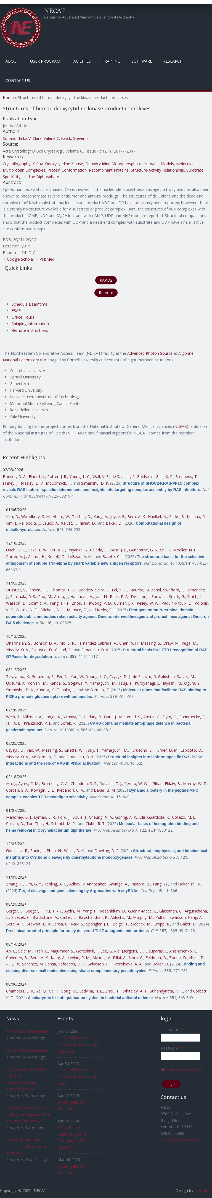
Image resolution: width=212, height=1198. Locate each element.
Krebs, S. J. (106, 609)
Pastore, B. (140, 884)
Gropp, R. (161, 924)
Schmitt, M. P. (63, 823)
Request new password (181, 1069)
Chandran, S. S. (84, 783)
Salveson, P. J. (100, 964)
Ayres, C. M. (28, 783)
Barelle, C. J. (112, 556)
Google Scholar (20, 259)
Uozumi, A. (15, 683)
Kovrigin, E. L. (43, 790)
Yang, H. (90, 911)
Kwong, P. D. (100, 603)
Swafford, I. (173, 590)
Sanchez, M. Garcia (39, 964)
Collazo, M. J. (183, 817)
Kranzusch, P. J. (37, 723)
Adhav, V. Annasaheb (88, 884)
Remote (106, 292)
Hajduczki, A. (81, 596)
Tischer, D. (81, 516)
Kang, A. (100, 516)
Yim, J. (11, 523)
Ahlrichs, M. (120, 917)
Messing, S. (151, 643)
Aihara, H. (36, 556)
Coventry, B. (17, 957)
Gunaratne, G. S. (143, 550)
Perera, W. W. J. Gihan (143, 783)
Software (141, 61)
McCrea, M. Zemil (145, 590)
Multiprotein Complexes (24, 170)
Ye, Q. (41, 991)
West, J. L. (118, 550)
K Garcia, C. (58, 924)
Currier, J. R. (124, 603)
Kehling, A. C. (55, 884)
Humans (151, 163)
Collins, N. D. (27, 609)
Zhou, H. (112, 991)
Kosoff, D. (56, 556)
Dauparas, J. (156, 951)
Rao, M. (45, 596)
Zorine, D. (178, 957)
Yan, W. (77, 676)
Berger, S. (14, 911)
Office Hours (23, 317)
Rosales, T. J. (110, 783)
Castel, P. (63, 649)
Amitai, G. (151, 716)
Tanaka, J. (65, 689)
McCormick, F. (58, 483)
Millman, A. (32, 716)
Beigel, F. (121, 924)
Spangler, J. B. (98, 924)
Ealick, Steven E (75, 138)
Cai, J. (54, 991)
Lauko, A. (50, 523)
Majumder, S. (62, 951)
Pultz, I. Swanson (170, 917)
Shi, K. (165, 550)
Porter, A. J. (16, 556)
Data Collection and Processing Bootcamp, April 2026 (26, 1146)
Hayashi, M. (171, 683)
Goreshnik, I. (87, 951)
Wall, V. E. (100, 476)
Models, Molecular (177, 163)
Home (8, 97)
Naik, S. (77, 924)
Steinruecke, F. (192, 716)
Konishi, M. (37, 683)
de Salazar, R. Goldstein (132, 476)
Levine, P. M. (79, 957)
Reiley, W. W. (148, 603)
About (12, 61)
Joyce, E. (117, 516)
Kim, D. (12, 516)
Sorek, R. (68, 723)
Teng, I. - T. (59, 603)
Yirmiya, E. (72, 716)
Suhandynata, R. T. (166, 991)
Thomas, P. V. (63, 590)
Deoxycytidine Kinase (64, 163)
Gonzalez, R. (17, 850)
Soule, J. (80, 817)
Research (172, 61)
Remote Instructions (30, 330)
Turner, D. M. (166, 750)
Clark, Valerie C (46, 138)
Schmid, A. (38, 603)
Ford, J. (64, 817)
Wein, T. (13, 716)
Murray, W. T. (195, 783)
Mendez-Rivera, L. (94, 590)
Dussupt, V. (16, 590)
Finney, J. (10, 483)
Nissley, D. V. (32, 483)
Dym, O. (170, 716)
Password (171, 1048)
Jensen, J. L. (38, 590)
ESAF (16, 310)
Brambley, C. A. (54, 783)
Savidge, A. (118, 884)
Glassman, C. (170, 911)
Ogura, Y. (192, 683)
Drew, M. (171, 643)
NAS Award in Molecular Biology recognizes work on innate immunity (28, 1114)
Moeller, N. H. (185, 550)
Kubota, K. (45, 689)
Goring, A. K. (126, 817)
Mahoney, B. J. (19, 817)
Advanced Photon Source (150, 353)
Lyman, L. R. (45, 817)
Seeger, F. (34, 911)
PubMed (46, 259)
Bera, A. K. (136, 516)
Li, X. (16, 964)
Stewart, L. (36, 924)
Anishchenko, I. (182, 951)
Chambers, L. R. (20, 991)
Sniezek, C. (20, 917)
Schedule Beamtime (29, 304)
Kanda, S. (57, 683)
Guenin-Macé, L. (142, 911)
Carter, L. (68, 917)
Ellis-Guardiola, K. (154, 817)
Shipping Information (30, 323)
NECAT (54, 10)
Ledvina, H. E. (91, 991)
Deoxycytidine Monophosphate (113, 163)
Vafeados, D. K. (72, 964)
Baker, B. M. (105, 790)
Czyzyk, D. (15, 750)
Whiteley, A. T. (135, 991)
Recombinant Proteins (109, 170)
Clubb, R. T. (95, 823)
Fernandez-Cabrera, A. (97, 643)
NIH (70, 433)
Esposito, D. (42, 649)
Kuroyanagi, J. (147, 683)
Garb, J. (110, 716)
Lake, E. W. (37, 550)
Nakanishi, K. (189, 884)
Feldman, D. (156, 957)
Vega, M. (189, 643)
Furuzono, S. (43, 676)
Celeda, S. (98, 550)
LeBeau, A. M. (80, 556)
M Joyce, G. (77, 609)
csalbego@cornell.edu (180, 1140)
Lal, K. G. (119, 590)
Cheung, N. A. (101, 817)
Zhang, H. (14, 884)
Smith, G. (177, 596)
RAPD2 (106, 280)
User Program (45, 61)
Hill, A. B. (14, 723)
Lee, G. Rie (110, 951)
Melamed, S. (130, 716)
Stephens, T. (187, 476)
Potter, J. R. (57, 476)
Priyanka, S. (77, 550)
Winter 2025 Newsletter (27, 1031)
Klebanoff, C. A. (70, 790)
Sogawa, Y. (78, 683)
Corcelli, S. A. (17, 790)
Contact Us (18, 80)
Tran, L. (41, 951)
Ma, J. (11, 783)
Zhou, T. (79, 603)
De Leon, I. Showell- (149, 596)
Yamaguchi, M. (103, 683)
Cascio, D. (15, 823)
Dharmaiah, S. (18, 643)
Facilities (81, 61)
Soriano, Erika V (17, 138)
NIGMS (180, 426)
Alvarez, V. (101, 957)
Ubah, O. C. (16, 550)
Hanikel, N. (157, 516)
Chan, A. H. (129, 643)
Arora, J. (61, 596)
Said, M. (25, 951)
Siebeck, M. (141, 924)
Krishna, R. (196, 516)
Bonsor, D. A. (14, 476)
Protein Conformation (67, 170)
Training (111, 61)
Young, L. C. (79, 476)
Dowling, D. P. (107, 850)
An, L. (11, 951)
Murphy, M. (143, 917)
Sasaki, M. (186, 676)
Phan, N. (54, 850)
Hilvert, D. (87, 523)
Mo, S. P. (67, 643)
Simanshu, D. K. (95, 483)
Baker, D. (114, 523)
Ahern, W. (61, 516)
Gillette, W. (73, 750)
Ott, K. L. (57, 550)
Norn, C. (136, 957)
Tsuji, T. (125, 683)
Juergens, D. (132, 951)
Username (171, 1029)
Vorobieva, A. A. (128, 964)
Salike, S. (177, 516)
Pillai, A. (119, 957)
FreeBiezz (203, 1190)
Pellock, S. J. (29, 523)
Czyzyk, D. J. (120, 676)
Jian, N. (101, 596)
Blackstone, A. (45, 917)
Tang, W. (160, 884)
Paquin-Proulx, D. (176, 603)
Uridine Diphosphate (41, 176)
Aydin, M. (72, 911)
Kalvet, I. (68, 523)
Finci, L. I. (37, 476)
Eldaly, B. (173, 783)
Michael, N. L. (53, 609)
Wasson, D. (16, 603)
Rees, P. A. (119, 596)
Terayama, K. (18, 676)
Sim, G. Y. (33, 884)
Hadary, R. (93, 716)
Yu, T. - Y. (54, 911)
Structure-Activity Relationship (157, 170)
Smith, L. (195, 596)
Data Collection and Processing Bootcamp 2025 (77, 1076)
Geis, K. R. (164, 476)
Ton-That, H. (37, 823)
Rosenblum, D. (113, 911)
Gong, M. (69, 991)
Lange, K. (52, 716)
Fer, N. (62, 676)
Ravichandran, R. (93, 917)
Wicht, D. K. (74, 850)
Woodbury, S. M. (36, 516)
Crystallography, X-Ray (23, 163)
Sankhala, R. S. (23, 596)
